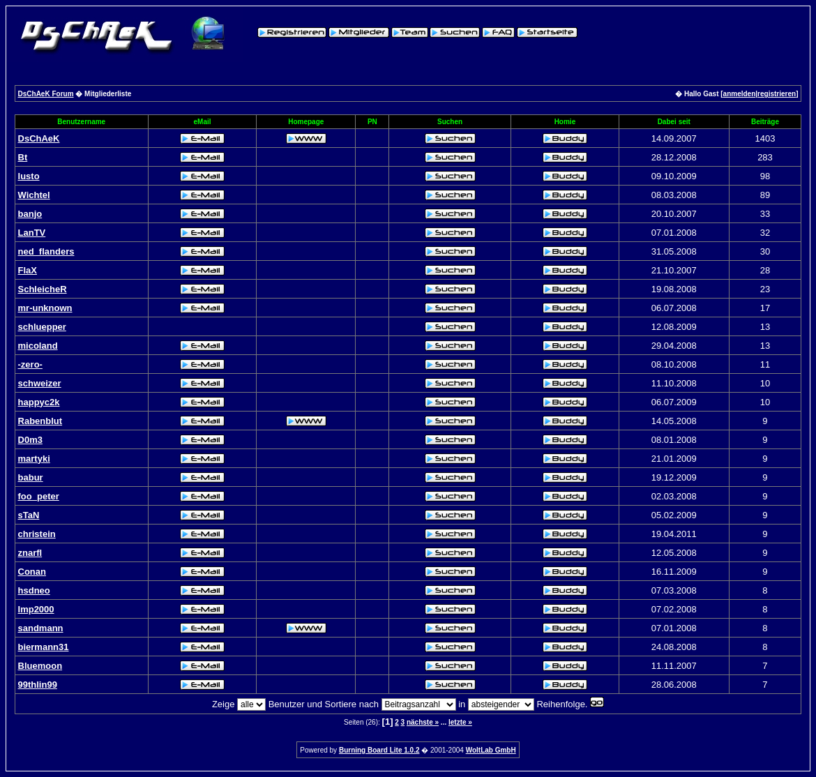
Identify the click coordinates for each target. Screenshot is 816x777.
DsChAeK (39, 138)
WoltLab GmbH (491, 750)
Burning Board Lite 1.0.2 (379, 750)
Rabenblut (40, 421)
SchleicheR (42, 289)
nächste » (423, 722)
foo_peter (38, 496)
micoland (38, 345)
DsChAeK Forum (46, 94)
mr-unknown (45, 308)
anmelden (739, 94)
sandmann (40, 628)
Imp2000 (36, 609)
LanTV (32, 232)
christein (37, 534)
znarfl (30, 553)
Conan (32, 571)
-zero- (30, 364)
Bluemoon (40, 666)
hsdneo (34, 590)
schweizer (39, 383)
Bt (23, 157)
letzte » (460, 722)
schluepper (42, 327)
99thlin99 (37, 684)
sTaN (29, 515)
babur (30, 477)
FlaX (27, 270)
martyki (34, 458)
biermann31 (43, 647)
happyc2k (39, 402)
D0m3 (30, 440)
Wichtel (34, 195)
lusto (29, 176)
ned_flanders (46, 251)
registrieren (776, 94)
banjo (30, 214)
